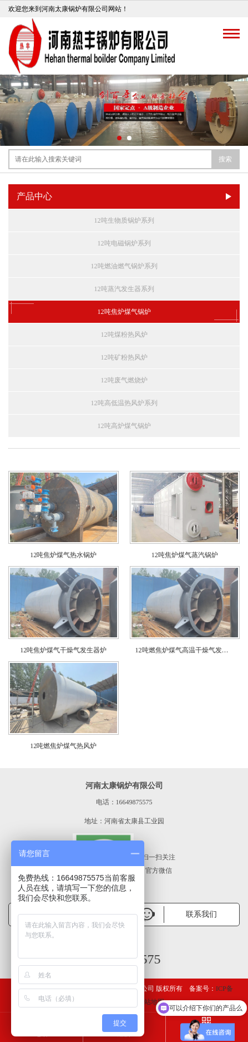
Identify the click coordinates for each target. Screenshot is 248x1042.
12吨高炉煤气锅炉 (124, 426)
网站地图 (151, 1002)
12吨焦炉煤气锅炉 (124, 312)
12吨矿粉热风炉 (124, 357)
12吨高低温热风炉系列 (124, 403)
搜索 (225, 159)
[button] (119, 138)
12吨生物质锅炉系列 (124, 220)
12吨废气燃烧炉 (124, 380)
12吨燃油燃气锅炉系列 (124, 266)
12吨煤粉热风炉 (124, 334)
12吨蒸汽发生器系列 (124, 289)
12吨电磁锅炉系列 (124, 243)
